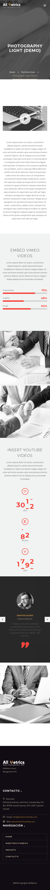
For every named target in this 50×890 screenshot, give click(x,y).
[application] (25, 118)
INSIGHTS (11, 850)
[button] (25, 118)
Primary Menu (45, 5)
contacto (12, 856)
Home (9, 836)
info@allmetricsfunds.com (25, 817)
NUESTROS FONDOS (17, 843)
